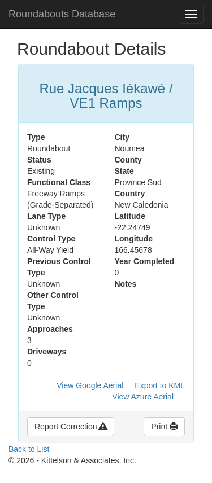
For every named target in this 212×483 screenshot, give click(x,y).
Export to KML (160, 385)
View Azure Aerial (143, 396)
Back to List (28, 449)
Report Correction (70, 426)
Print (164, 426)
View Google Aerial (90, 385)
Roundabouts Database (61, 14)
